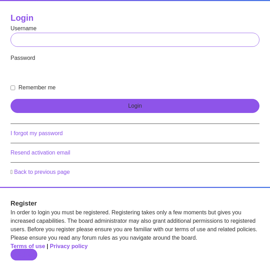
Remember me (33, 87)
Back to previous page (42, 172)
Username (24, 28)
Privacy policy (69, 246)
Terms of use (28, 246)
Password (23, 58)
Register (23, 255)
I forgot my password (37, 133)
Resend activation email (40, 153)
